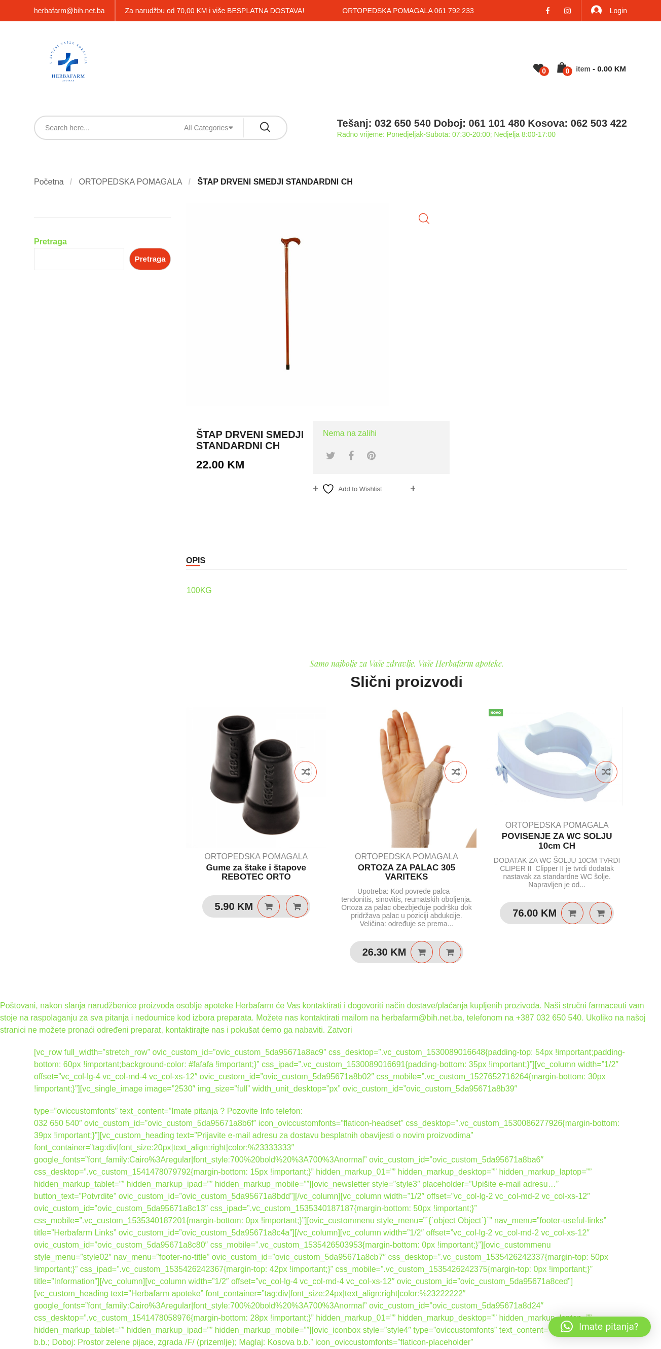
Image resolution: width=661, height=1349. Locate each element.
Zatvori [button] (339, 1030)
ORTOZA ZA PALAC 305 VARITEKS (407, 872)
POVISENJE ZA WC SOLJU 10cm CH (557, 841)
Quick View (297, 906)
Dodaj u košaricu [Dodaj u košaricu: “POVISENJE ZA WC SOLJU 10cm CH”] (572, 913)
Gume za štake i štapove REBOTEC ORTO (256, 872)
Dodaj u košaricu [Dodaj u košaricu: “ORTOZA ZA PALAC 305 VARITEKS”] (422, 952)
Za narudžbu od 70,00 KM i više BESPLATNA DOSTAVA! (215, 11)
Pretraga (50, 241)
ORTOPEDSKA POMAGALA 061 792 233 (407, 11)
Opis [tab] (195, 560)
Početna (49, 181)
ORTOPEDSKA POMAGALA (130, 181)
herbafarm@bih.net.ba (69, 11)
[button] (424, 218)
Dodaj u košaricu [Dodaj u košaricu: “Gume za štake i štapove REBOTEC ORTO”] (269, 906)
